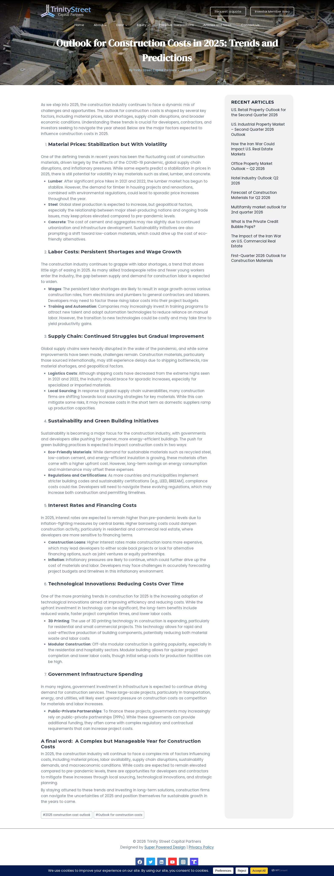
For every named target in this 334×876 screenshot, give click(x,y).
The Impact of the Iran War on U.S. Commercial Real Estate (256, 241)
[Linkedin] (161, 862)
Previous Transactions (176, 25)
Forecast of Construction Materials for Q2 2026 (254, 195)
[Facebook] (139, 862)
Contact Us (250, 25)
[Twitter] (150, 862)
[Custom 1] (194, 862)
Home (79, 25)
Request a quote (228, 11)
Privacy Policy (201, 847)
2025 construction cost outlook (66, 815)
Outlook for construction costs (119, 815)
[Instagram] (183, 862)
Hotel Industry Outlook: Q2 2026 (254, 180)
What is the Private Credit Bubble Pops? (254, 224)
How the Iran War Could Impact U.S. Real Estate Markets (253, 149)
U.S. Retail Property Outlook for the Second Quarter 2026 (258, 112)
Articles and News (217, 25)
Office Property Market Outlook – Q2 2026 (251, 166)
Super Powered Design (165, 847)
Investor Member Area (272, 11)
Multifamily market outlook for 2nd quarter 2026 (258, 209)
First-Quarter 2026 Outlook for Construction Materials (258, 258)
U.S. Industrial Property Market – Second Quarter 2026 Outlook (258, 129)
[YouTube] (172, 862)
